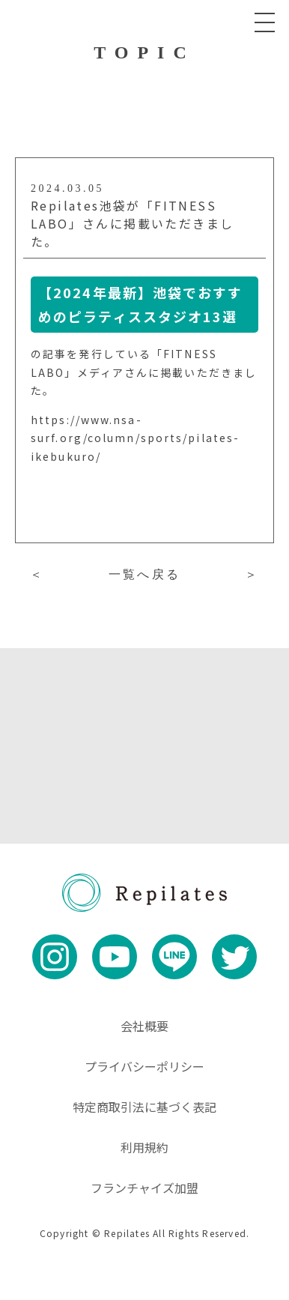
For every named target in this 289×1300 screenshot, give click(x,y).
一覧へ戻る (144, 574)
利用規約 (144, 1147)
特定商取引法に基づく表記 (144, 1107)
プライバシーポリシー (144, 1066)
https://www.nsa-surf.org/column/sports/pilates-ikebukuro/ (135, 438)
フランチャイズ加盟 (144, 1188)
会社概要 (144, 1026)
